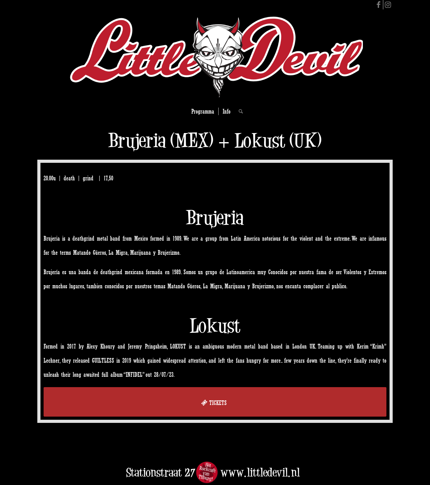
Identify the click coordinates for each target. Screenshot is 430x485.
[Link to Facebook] (378, 4)
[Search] (239, 111)
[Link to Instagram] (388, 4)
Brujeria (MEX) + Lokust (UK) (214, 140)
